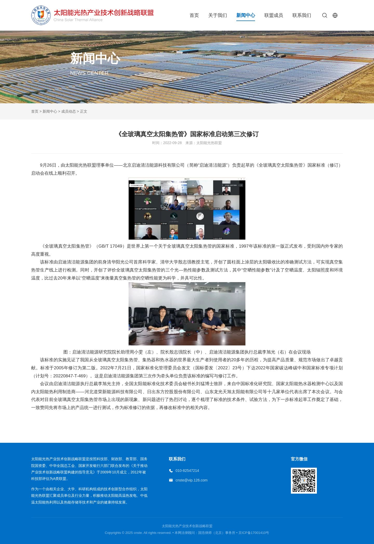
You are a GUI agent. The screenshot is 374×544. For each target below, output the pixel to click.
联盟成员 (273, 15)
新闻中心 (245, 15)
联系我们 (301, 15)
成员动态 (68, 111)
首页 (194, 15)
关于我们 (217, 15)
